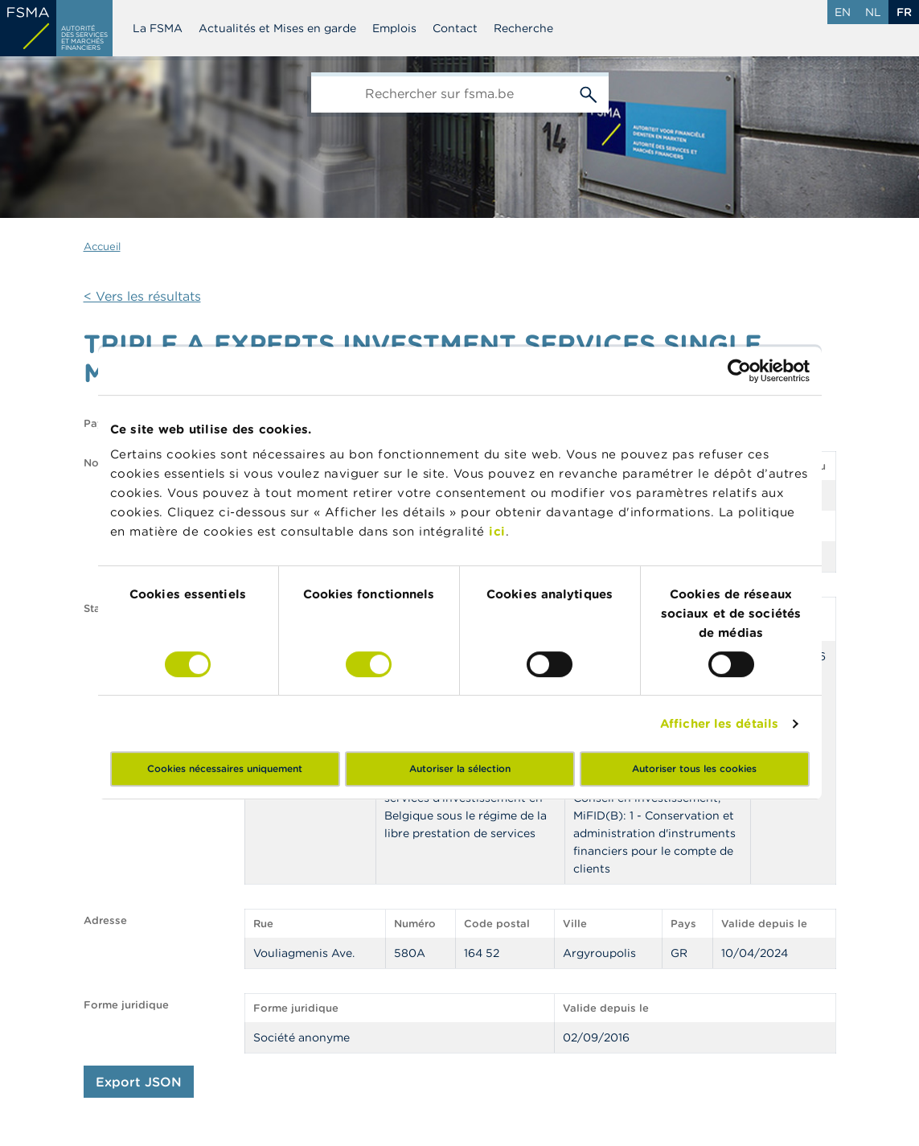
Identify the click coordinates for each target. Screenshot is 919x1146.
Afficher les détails (719, 723)
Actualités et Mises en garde (277, 28)
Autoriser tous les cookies (694, 768)
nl (873, 12)
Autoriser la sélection (460, 768)
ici (497, 531)
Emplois (394, 28)
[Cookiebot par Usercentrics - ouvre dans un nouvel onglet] (739, 371)
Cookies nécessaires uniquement (224, 768)
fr (904, 12)
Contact (455, 28)
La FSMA (158, 28)
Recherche (523, 28)
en (843, 12)
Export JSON (139, 1082)
